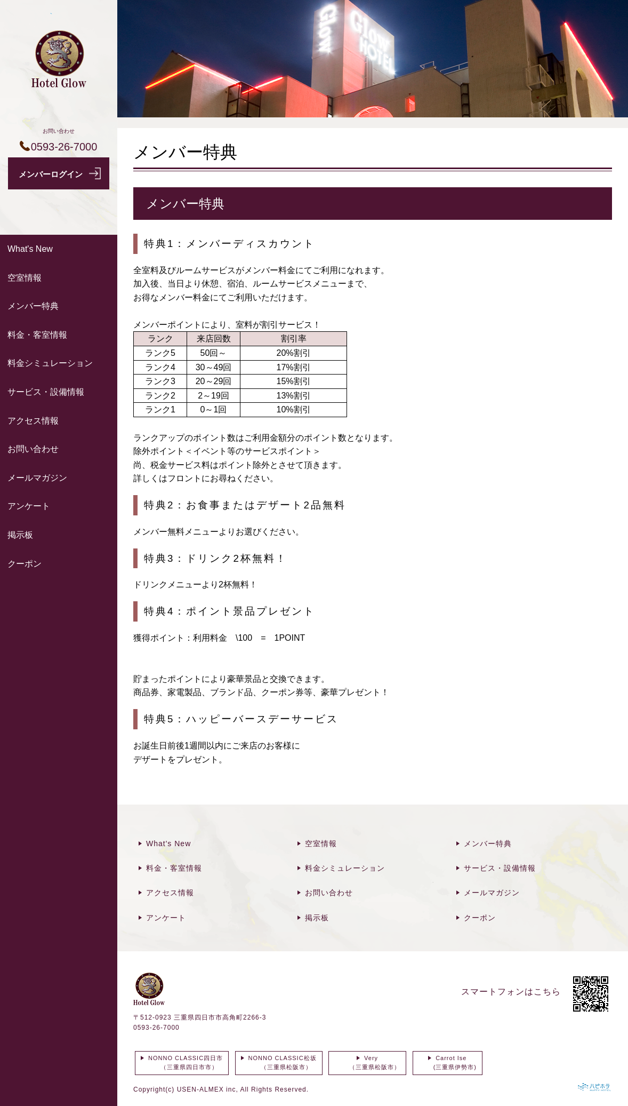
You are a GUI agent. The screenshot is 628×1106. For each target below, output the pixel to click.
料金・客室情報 (37, 334)
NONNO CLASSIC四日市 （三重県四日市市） (184, 1063)
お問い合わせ (33, 448)
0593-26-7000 (156, 1027)
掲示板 (20, 534)
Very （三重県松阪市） (367, 1063)
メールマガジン (37, 477)
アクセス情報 (33, 420)
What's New (30, 248)
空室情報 (24, 277)
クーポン (24, 563)
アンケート (28, 506)
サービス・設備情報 (45, 391)
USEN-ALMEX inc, (207, 1089)
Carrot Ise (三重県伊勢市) (447, 1063)
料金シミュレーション (50, 363)
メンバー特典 (33, 306)
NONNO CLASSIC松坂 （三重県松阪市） (281, 1063)
